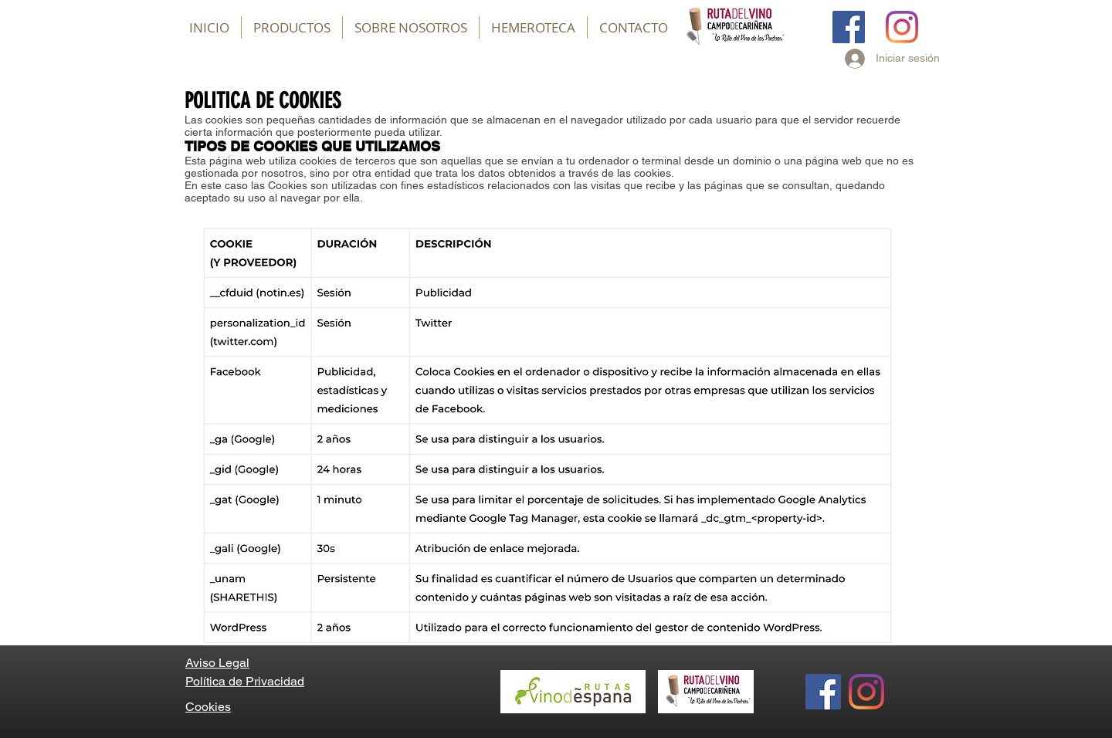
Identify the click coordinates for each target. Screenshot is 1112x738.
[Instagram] (902, 27)
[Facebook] (848, 27)
